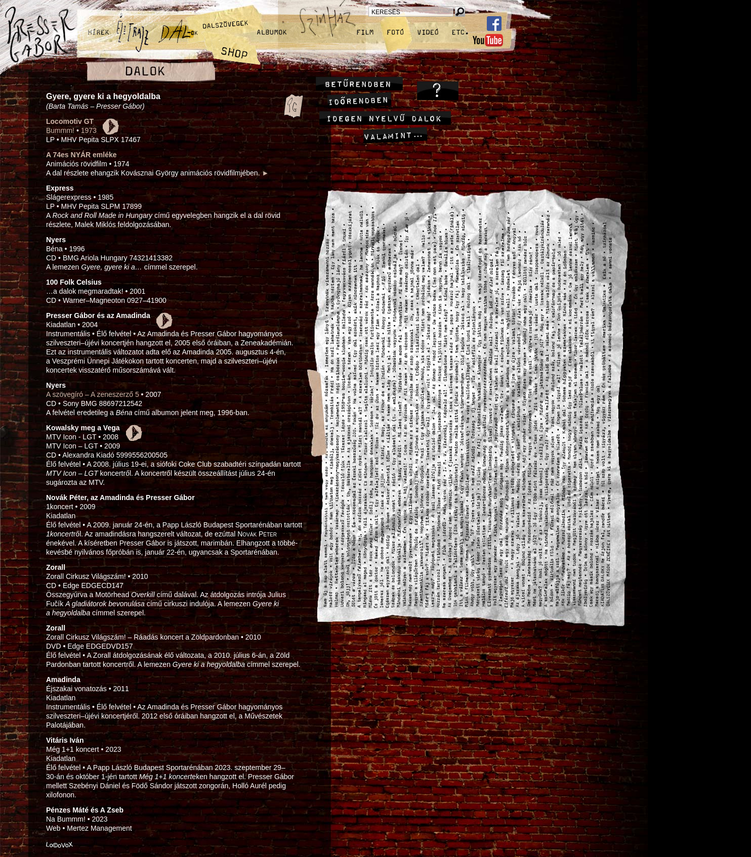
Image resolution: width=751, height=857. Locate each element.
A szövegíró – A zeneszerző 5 (92, 394)
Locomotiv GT (70, 121)
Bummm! (60, 130)
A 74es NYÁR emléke (81, 155)
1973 (89, 130)
